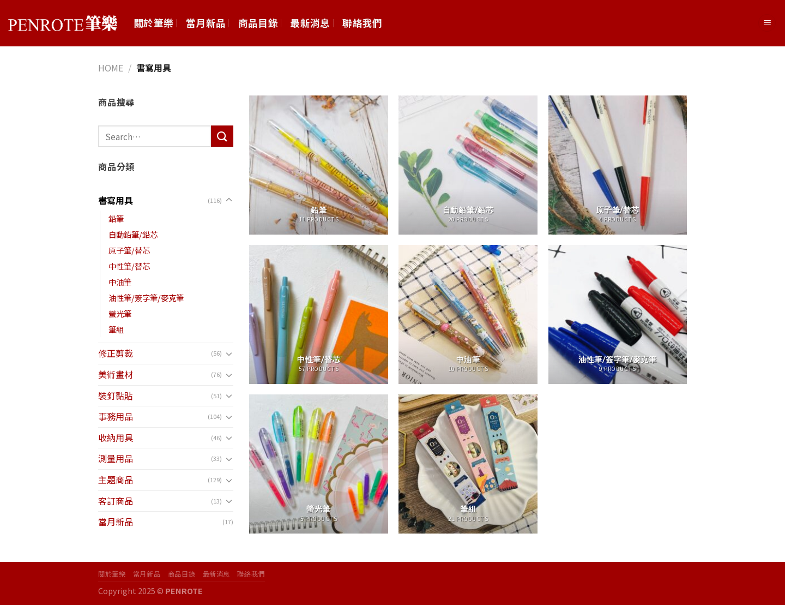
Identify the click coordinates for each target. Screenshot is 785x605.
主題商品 (115, 479)
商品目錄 (258, 22)
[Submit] (222, 136)
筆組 (116, 329)
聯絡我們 (362, 22)
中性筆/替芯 (129, 266)
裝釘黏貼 (115, 395)
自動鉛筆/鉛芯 (133, 234)
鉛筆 (116, 218)
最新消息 (310, 22)
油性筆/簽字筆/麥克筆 (146, 297)
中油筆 (119, 281)
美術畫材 (115, 374)
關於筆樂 (153, 22)
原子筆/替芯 (129, 250)
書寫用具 (115, 200)
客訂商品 (115, 500)
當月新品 (206, 22)
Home (110, 67)
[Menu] (767, 23)
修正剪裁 (115, 353)
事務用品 (115, 416)
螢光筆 (119, 313)
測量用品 (115, 458)
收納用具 (115, 437)
